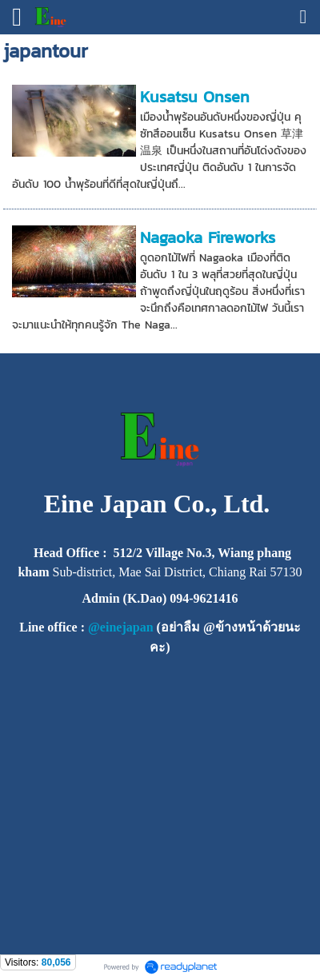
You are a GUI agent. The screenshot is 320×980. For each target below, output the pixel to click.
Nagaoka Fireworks (207, 237)
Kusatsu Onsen (195, 97)
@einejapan (121, 627)
